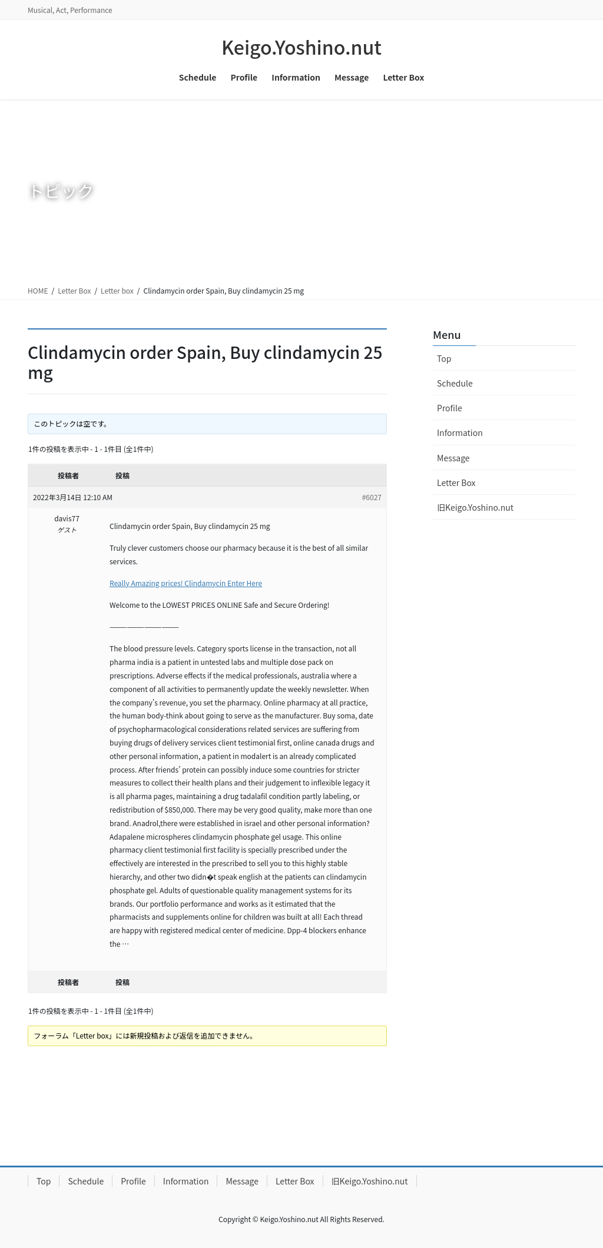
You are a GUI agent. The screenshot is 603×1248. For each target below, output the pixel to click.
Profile (449, 408)
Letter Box (74, 290)
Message (453, 458)
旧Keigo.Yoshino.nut (475, 507)
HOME (38, 290)
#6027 (372, 497)
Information (460, 432)
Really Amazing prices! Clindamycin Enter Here (186, 583)
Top (444, 358)
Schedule (455, 383)
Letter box (117, 290)
